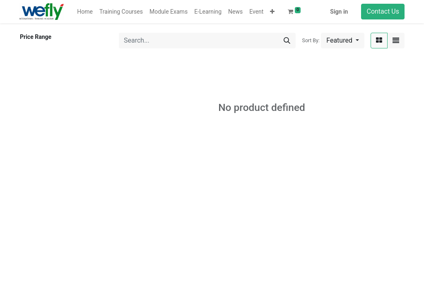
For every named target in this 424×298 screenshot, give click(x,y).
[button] (272, 11)
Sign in (339, 11)
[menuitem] (85, 11)
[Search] (287, 40)
